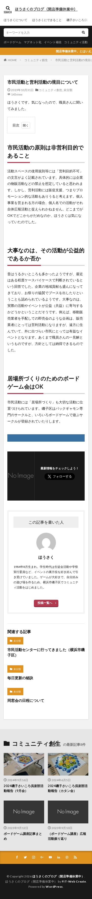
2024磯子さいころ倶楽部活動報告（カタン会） (68, 788)
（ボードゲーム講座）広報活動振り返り (67, 836)
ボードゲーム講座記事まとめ (23, 836)
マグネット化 (32, 42)
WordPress (54, 886)
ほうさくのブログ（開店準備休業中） (58, 876)
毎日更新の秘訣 (20, 678)
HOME (12, 60)
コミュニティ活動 (76, 42)
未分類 (68, 90)
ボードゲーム (12, 42)
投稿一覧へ (45, 603)
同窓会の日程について (25, 700)
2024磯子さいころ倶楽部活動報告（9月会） (23, 788)
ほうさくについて (15, 20)
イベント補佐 (53, 42)
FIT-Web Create (74, 881)
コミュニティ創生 (36, 60)
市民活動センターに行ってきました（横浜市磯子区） (46, 652)
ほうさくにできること (47, 20)
